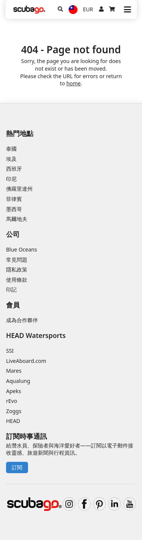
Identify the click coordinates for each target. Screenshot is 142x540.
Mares (14, 370)
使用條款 (16, 279)
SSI (10, 350)
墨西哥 (14, 209)
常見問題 (16, 259)
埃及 (11, 158)
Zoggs (13, 411)
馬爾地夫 (16, 218)
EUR (88, 9)
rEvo (11, 400)
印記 (11, 289)
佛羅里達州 (19, 188)
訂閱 (17, 467)
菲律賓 (14, 198)
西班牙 (14, 168)
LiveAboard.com (26, 360)
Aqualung (18, 380)
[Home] (29, 10)
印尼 (11, 178)
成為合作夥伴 (22, 320)
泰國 (11, 148)
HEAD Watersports (36, 335)
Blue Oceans (21, 249)
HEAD (13, 420)
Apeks (13, 391)
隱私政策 (16, 269)
